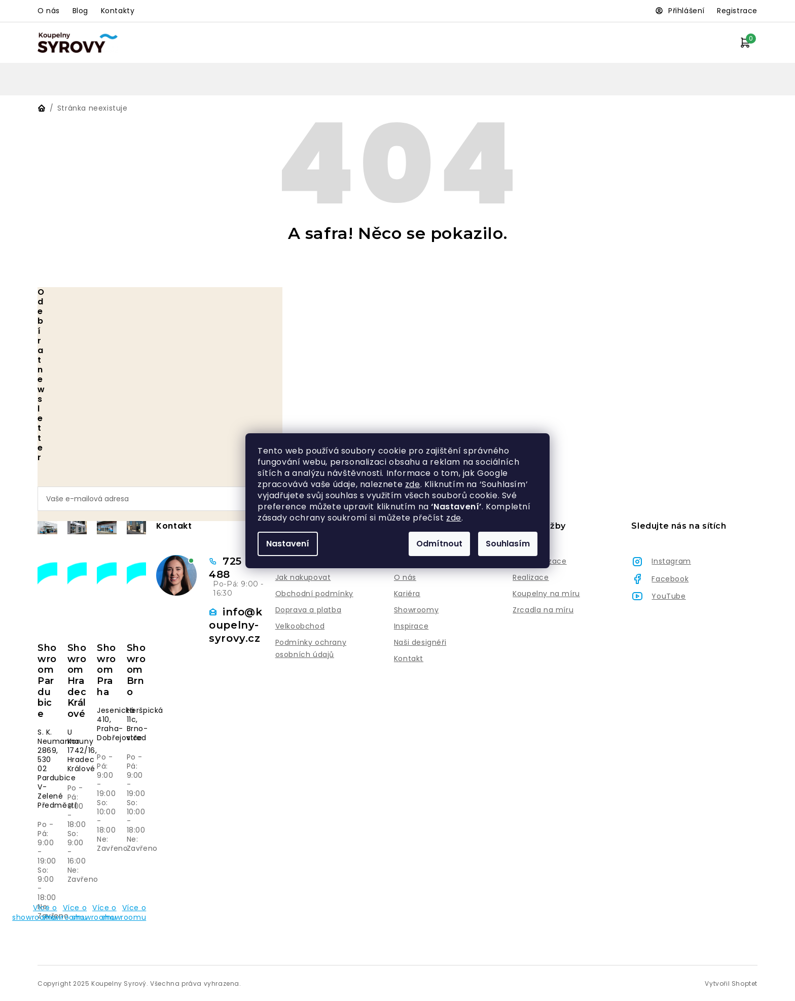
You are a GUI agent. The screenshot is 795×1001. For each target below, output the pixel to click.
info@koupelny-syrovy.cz (235, 625)
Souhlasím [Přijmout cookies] (508, 543)
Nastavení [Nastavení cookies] (287, 543)
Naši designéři (420, 642)
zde (412, 484)
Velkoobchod (300, 626)
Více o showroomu (44, 912)
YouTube (668, 596)
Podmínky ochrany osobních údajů (311, 648)
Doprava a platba (308, 610)
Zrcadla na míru (543, 610)
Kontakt (408, 658)
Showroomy (416, 610)
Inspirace (411, 626)
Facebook (670, 579)
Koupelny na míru (546, 594)
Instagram (671, 561)
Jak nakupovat (303, 577)
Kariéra (407, 594)
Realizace (531, 577)
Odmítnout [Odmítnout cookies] (439, 543)
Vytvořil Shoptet (731, 984)
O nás (49, 11)
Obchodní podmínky (314, 594)
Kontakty (118, 11)
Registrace (737, 11)
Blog (80, 11)
